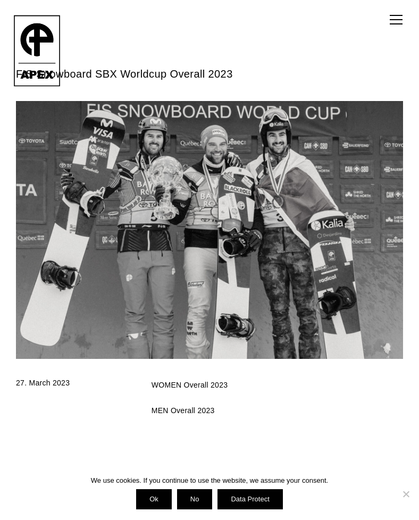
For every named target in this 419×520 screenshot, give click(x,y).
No (194, 499)
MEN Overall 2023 (183, 410)
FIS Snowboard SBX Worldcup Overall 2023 (124, 74)
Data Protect (250, 499)
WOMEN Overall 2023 (190, 385)
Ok (153, 499)
